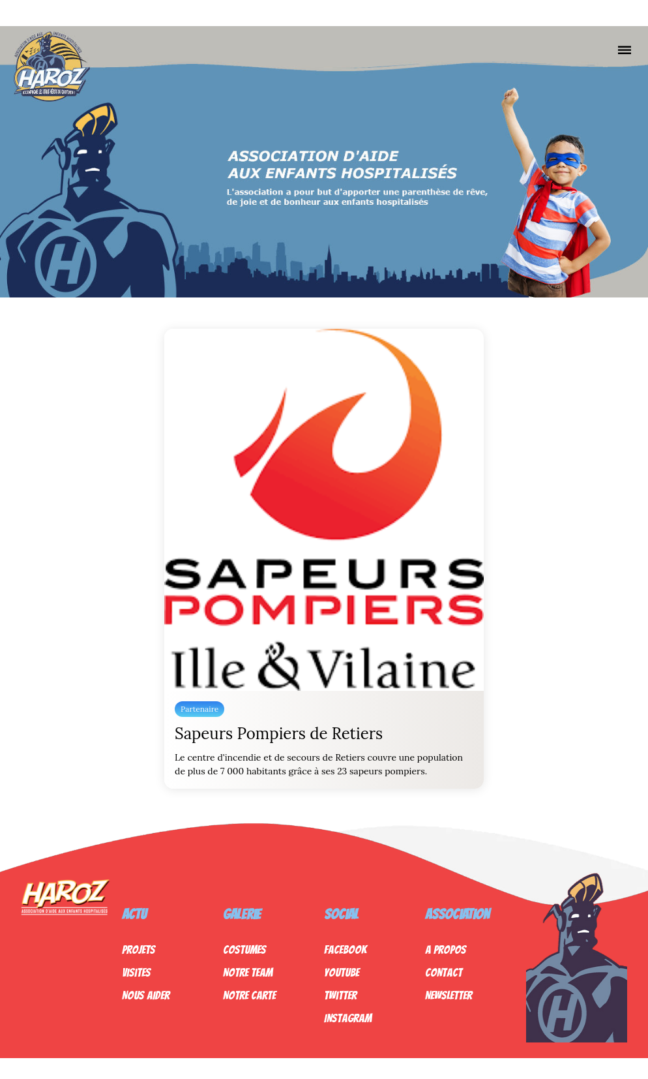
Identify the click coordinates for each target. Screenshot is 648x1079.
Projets (138, 949)
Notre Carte (249, 995)
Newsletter (448, 995)
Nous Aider (145, 995)
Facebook (345, 949)
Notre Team (247, 972)
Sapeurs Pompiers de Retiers (279, 733)
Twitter (340, 995)
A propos (445, 949)
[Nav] (624, 49)
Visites (136, 972)
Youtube (341, 972)
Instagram (348, 1018)
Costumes (244, 949)
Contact (443, 972)
